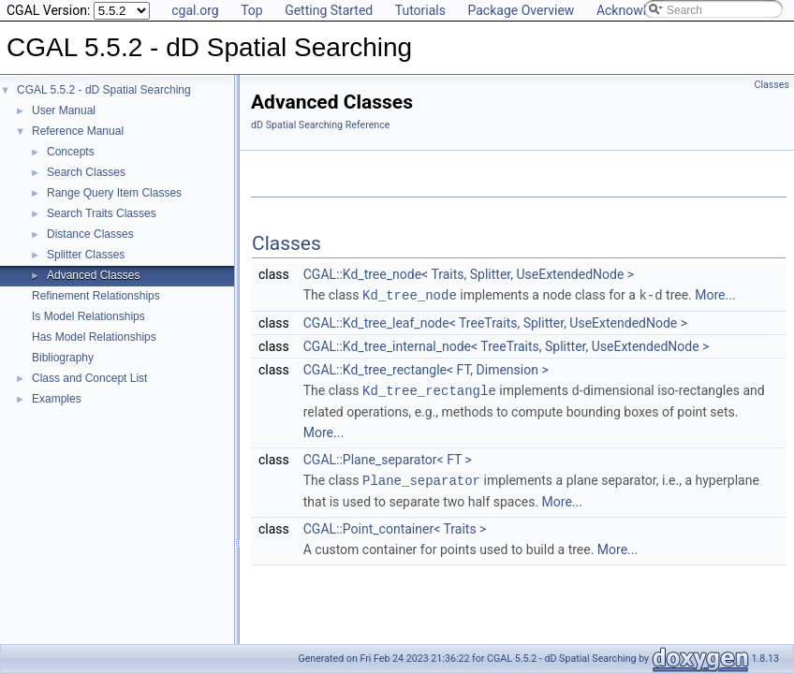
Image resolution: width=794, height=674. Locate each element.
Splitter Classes (86, 254)
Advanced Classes (93, 275)
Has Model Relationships (94, 337)
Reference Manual (78, 131)
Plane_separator (421, 478)
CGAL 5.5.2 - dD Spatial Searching (104, 89)
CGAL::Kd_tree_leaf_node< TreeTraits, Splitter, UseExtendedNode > (495, 322)
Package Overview (520, 10)
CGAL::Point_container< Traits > (395, 526)
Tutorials (420, 10)
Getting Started (329, 10)
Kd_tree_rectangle (429, 389)
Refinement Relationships (96, 295)
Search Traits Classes (101, 213)
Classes (772, 85)
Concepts (71, 151)
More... (715, 294)
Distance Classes (90, 234)
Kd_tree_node (409, 294)
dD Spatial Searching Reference (320, 125)
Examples (56, 398)
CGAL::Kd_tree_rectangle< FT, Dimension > (426, 368)
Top (252, 10)
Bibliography (63, 357)
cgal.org (194, 10)
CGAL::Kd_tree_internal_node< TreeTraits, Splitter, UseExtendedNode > (506, 345)
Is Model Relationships (88, 316)
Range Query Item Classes (114, 192)
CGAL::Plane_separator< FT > (387, 457)
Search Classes (86, 172)
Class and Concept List (89, 378)
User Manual (64, 110)
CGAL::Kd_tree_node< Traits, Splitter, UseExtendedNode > (468, 274)
